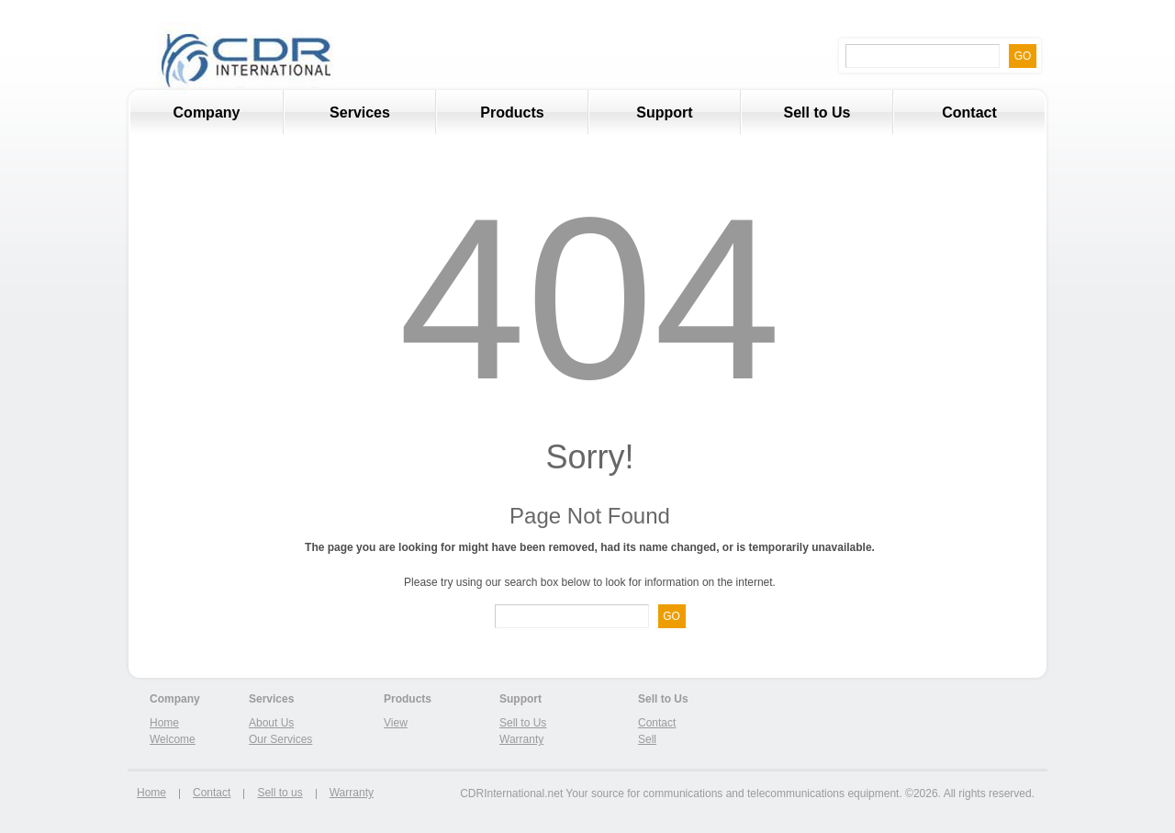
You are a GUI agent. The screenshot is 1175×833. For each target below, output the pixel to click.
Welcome (173, 739)
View (396, 722)
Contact (969, 112)
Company (207, 112)
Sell (647, 739)
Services (337, 119)
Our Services (280, 739)
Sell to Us (817, 112)
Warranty (521, 739)
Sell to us (279, 792)
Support (664, 112)
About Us (271, 722)
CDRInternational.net (511, 793)
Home (164, 722)
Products (511, 112)
